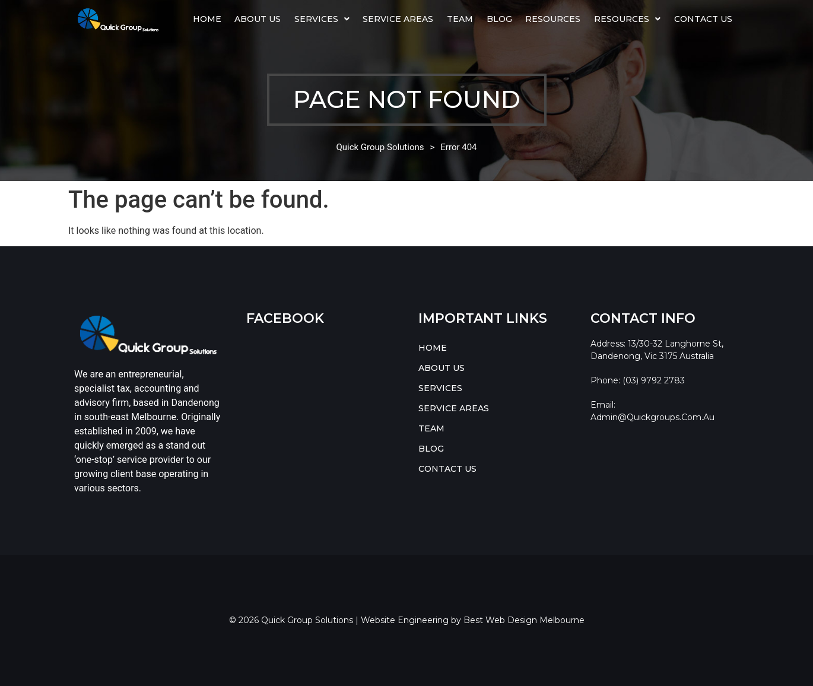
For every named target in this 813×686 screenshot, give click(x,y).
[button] (322, 19)
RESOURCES (627, 19)
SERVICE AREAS (398, 19)
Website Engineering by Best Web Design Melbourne (473, 620)
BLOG (499, 19)
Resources (552, 19)
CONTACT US (703, 19)
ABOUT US (257, 19)
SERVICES (322, 19)
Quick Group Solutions (380, 147)
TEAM (460, 19)
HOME (207, 19)
